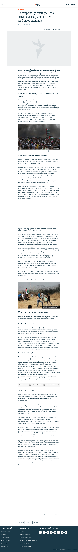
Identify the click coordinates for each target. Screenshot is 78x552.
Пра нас (22, 532)
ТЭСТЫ (67, 4)
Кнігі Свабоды (5, 537)
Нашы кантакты (24, 543)
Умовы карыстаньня (25, 546)
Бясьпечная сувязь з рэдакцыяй (28, 540)
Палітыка (21, 9)
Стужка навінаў (5, 532)
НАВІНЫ (73, 4)
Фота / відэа (4, 543)
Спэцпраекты (4, 546)
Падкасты (3, 534)
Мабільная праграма (25, 537)
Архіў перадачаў (5, 540)
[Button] (47, 29)
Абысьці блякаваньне (26, 534)
